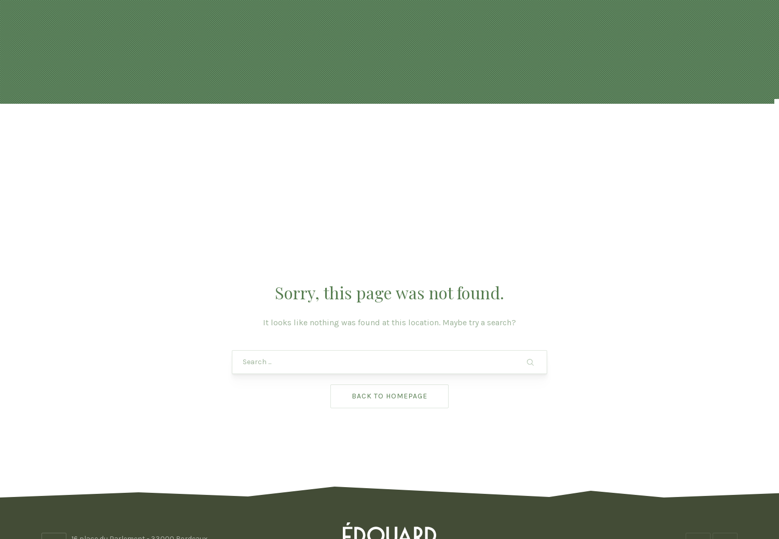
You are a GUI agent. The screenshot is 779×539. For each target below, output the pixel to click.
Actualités (211, 129)
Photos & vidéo (555, 129)
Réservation (311, 129)
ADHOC (472, 501)
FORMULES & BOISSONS (434, 129)
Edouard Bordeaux (386, 501)
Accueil (130, 129)
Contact (648, 129)
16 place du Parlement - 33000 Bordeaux (139, 455)
